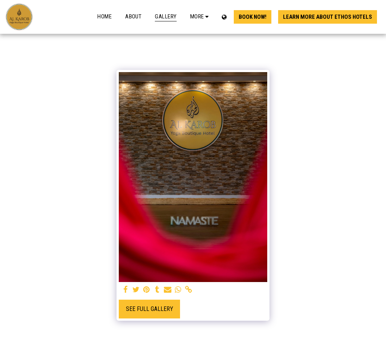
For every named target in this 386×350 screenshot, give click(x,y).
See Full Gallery (149, 308)
